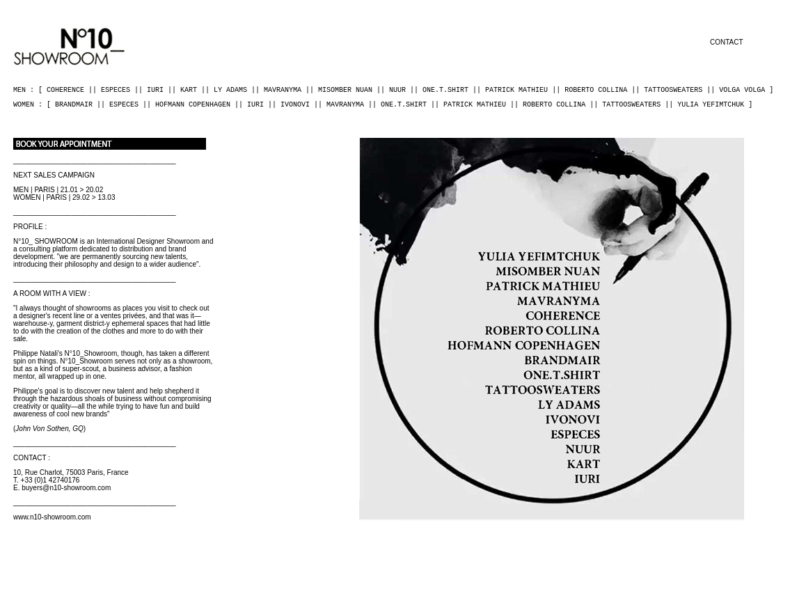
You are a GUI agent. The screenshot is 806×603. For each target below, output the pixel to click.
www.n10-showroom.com (52, 517)
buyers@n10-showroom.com (66, 488)
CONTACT (726, 42)
